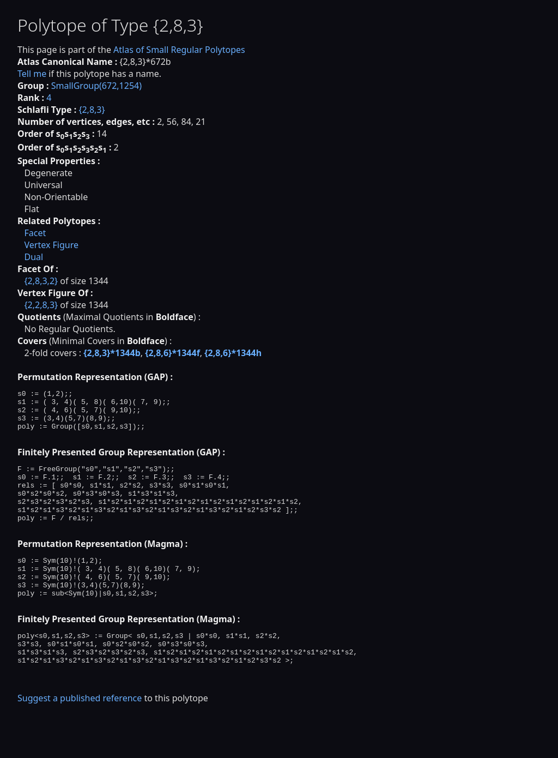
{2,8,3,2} (41, 281)
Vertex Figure (51, 245)
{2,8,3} (91, 110)
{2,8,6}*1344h (233, 353)
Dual (33, 257)
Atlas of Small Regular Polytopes (179, 50)
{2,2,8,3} (41, 305)
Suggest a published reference (79, 739)
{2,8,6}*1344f (172, 353)
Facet (35, 233)
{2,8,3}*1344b (112, 353)
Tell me (31, 74)
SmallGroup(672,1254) (96, 86)
